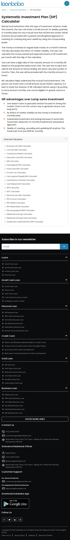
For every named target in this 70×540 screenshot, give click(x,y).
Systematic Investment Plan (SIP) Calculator (25, 222)
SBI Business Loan (11, 395)
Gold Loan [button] (7, 358)
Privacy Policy (20, 535)
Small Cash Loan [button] (11, 280)
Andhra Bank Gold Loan (13, 383)
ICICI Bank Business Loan (14, 402)
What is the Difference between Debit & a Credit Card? (25, 342)
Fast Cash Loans (11, 294)
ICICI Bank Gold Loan (13, 376)
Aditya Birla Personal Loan (14, 327)
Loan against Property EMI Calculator (22, 176)
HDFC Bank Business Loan (14, 398)
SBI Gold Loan (10, 365)
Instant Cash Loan (12, 271)
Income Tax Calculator (16, 172)
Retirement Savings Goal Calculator (22, 218)
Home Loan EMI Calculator (17, 169)
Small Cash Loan (11, 264)
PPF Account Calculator (16, 199)
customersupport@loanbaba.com (18, 436)
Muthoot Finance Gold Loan (15, 372)
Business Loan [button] (9, 388)
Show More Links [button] (35, 419)
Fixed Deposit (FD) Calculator (18, 165)
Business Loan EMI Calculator (19, 146)
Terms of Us (6, 535)
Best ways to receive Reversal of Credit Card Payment (25, 353)
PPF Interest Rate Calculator (18, 206)
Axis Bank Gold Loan (12, 379)
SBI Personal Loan (11, 312)
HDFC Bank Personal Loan (14, 316)
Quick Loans (9, 290)
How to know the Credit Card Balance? (19, 350)
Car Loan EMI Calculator (17, 150)
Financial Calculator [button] (13, 139)
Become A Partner (45, 535)
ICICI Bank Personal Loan (14, 320)
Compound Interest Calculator (19, 153)
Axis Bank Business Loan (14, 406)
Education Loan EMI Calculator (19, 157)
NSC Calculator (13, 191)
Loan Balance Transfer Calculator (21, 180)
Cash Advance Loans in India (16, 297)
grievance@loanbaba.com (15, 461)
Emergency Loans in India (14, 301)
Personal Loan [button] (9, 306)
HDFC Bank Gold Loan (13, 368)
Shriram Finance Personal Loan (16, 331)
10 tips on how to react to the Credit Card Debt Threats (25, 346)
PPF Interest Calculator (16, 203)
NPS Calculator (13, 188)
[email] (31, 247)
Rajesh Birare (10, 453)
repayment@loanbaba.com (15, 488)
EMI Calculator (13, 161)
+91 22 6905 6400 (12, 432)
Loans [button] (5, 257)
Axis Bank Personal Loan (14, 323)
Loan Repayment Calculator (18, 184)
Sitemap (32, 535)
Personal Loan (10, 275)
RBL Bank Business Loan (14, 413)
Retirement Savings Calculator (19, 214)
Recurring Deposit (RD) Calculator (21, 210)
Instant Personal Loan (13, 268)
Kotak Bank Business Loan (15, 409)
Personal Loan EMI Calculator (19, 195)
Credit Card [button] (8, 336)
